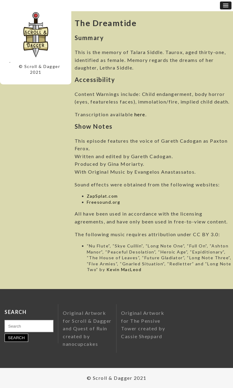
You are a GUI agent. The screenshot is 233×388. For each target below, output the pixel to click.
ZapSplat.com (102, 196)
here (139, 114)
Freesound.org (103, 202)
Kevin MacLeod (124, 269)
